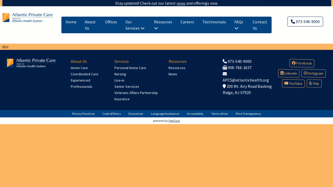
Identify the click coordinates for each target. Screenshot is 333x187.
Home (71, 21)
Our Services (135, 25)
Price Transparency (248, 114)
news (177, 3)
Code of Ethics (112, 114)
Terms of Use (219, 114)
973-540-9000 (305, 21)
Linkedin (288, 73)
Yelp (314, 83)
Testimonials (214, 21)
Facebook (302, 63)
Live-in (119, 80)
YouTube (293, 84)
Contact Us (260, 25)
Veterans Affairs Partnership (136, 92)
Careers (187, 21)
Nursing (120, 74)
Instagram (313, 73)
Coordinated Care (84, 74)
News (173, 74)
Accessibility (195, 114)
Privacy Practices (83, 114)
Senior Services (126, 86)
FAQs (238, 24)
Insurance (122, 99)
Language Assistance (165, 114)
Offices (111, 21)
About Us (90, 25)
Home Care (79, 67)
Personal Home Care (130, 67)
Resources (163, 24)
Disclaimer (136, 114)
